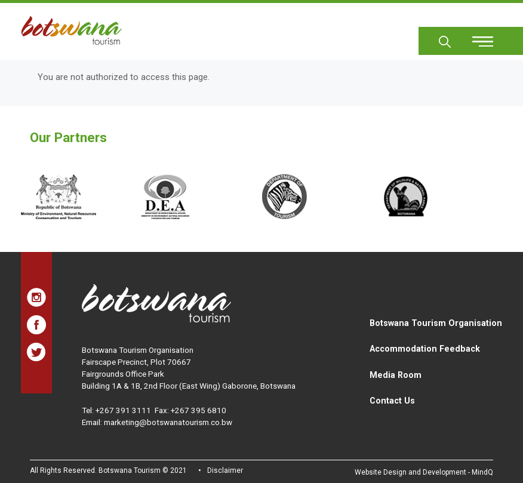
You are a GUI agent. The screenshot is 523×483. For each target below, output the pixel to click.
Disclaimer (225, 470)
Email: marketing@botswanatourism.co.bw (157, 422)
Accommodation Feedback (425, 348)
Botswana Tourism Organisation (436, 323)
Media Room (396, 375)
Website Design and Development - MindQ (424, 472)
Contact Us (392, 400)
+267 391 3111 (123, 410)
